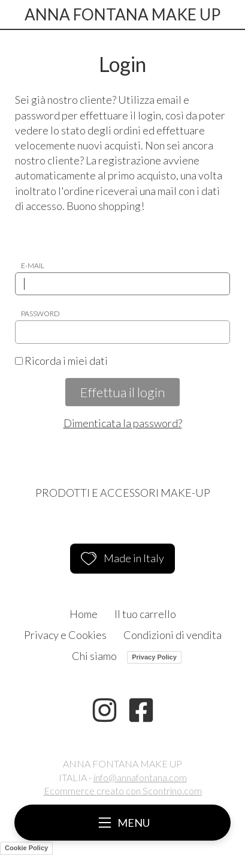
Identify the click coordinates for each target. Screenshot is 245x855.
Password (40, 313)
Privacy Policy (154, 657)
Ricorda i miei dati (61, 360)
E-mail (32, 265)
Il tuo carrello (145, 613)
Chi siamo (94, 655)
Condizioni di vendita (172, 634)
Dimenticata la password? (122, 423)
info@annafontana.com (140, 777)
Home (83, 613)
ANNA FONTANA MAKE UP (122, 14)
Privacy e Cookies (65, 634)
